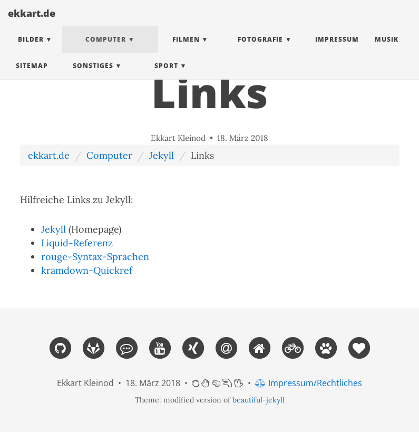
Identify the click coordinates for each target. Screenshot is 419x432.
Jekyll (161, 155)
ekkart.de (31, 23)
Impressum (337, 49)
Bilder (31, 49)
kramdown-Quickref (86, 270)
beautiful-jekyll (258, 400)
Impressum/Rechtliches (308, 383)
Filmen (186, 49)
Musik (386, 49)
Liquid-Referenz (77, 243)
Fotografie (260, 49)
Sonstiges (93, 76)
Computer (105, 49)
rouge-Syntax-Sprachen (95, 257)
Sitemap (32, 76)
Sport (166, 76)
